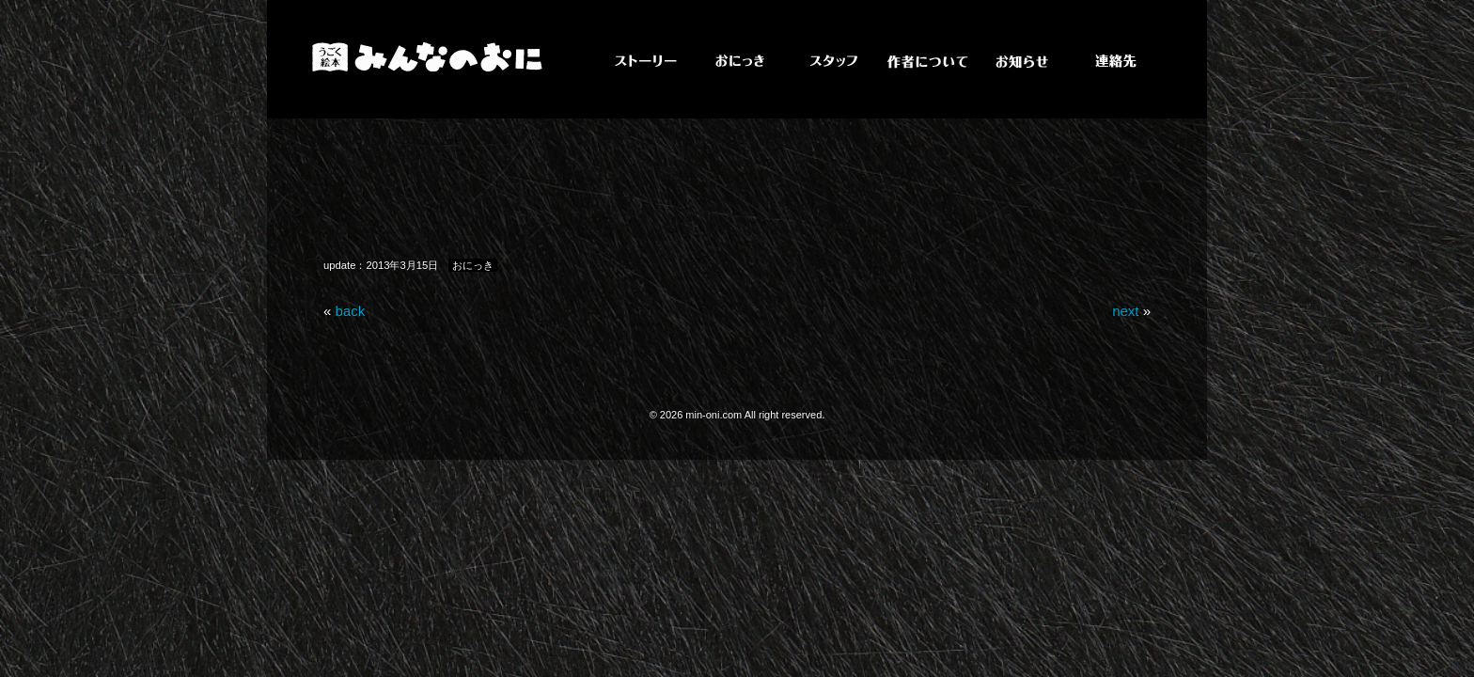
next (1125, 311)
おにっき (473, 265)
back (351, 311)
